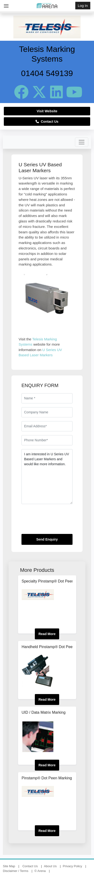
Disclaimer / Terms (15, 871)
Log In (83, 6)
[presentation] (57, 521)
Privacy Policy (72, 866)
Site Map (9, 866)
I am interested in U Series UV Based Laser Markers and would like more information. (47, 476)
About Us (50, 866)
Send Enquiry (47, 539)
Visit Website (47, 111)
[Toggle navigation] (81, 142)
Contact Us (47, 121)
